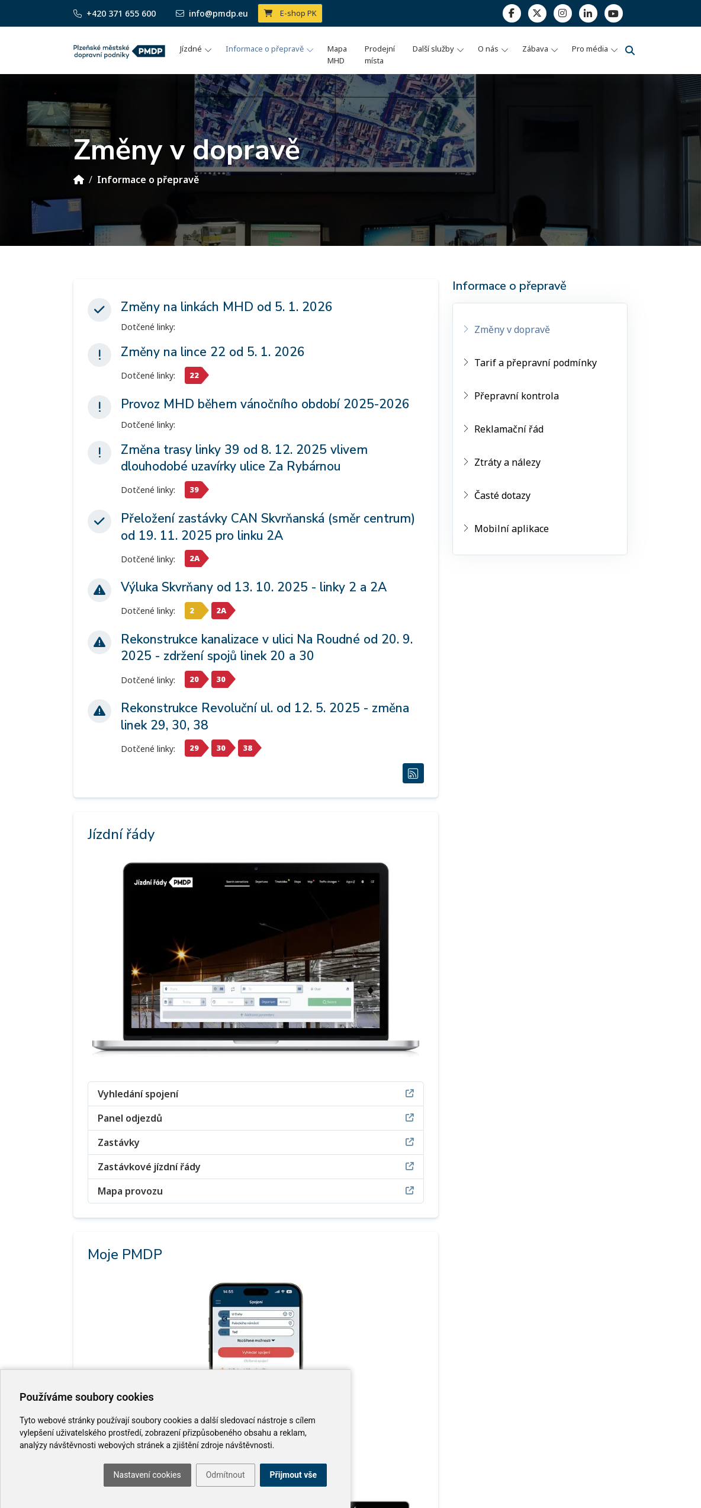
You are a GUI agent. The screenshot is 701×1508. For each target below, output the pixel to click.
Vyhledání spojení (256, 1093)
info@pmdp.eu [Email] (212, 13)
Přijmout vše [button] (293, 1475)
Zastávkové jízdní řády (256, 1166)
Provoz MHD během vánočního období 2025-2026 (265, 404)
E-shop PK (290, 13)
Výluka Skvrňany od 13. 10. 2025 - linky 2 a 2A (254, 587)
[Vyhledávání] (630, 50)
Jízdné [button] (191, 48)
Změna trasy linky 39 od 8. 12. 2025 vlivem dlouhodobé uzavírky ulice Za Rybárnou (244, 458)
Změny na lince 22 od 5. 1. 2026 (213, 352)
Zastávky (256, 1142)
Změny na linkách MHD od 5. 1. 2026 (227, 307)
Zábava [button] (535, 48)
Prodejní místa (380, 54)
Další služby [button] (433, 48)
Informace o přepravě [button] (265, 48)
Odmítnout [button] (225, 1475)
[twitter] (537, 13)
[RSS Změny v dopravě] (413, 773)
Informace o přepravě (148, 179)
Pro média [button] (590, 48)
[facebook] (512, 13)
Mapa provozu (256, 1191)
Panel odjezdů (256, 1118)
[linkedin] (563, 13)
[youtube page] (613, 13)
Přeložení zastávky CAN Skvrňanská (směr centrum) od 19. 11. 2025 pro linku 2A (268, 527)
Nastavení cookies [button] (147, 1475)
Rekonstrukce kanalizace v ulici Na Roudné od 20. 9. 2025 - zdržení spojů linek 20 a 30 (267, 648)
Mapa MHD (337, 54)
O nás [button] (488, 48)
